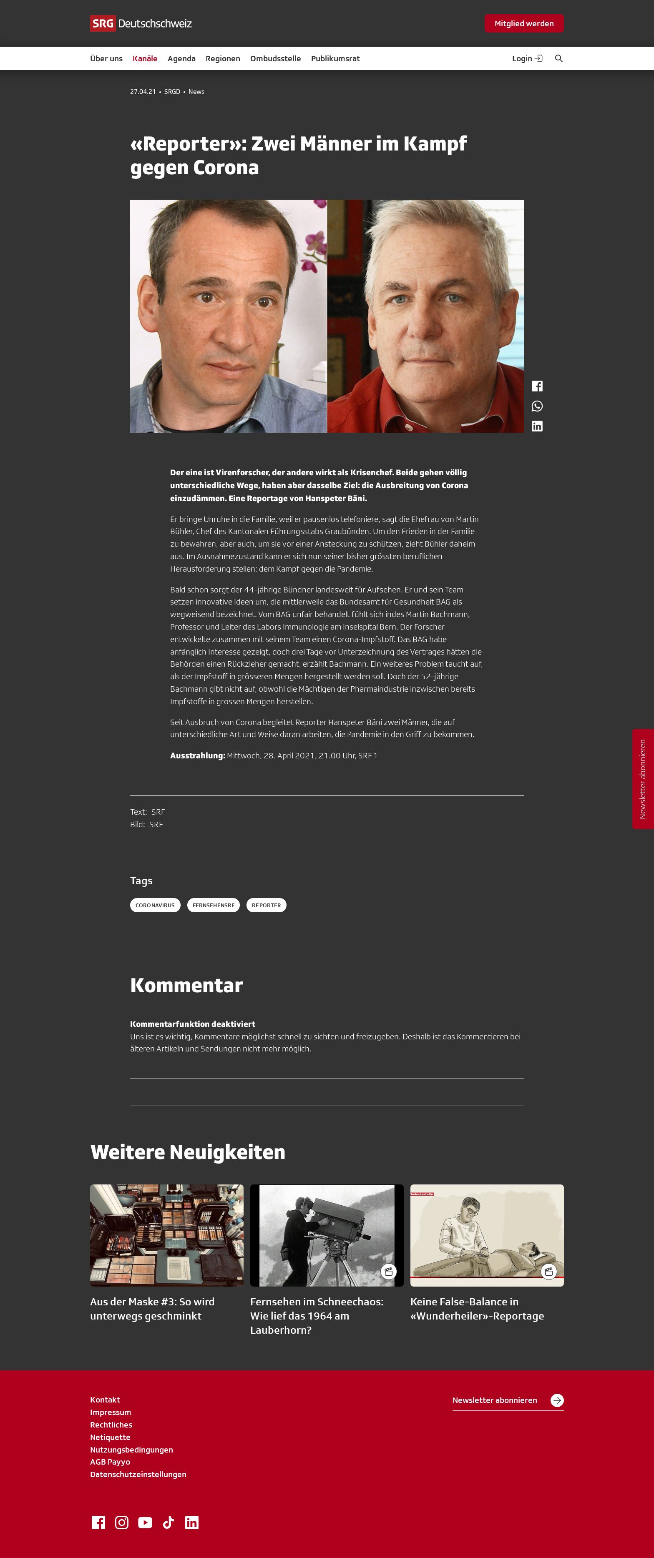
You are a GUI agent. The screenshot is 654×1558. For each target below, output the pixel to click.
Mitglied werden (524, 23)
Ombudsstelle (275, 58)
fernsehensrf (214, 905)
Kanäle (145, 58)
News (196, 91)
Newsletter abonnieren (508, 1400)
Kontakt (105, 1399)
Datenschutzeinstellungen (138, 1474)
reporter (266, 905)
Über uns (106, 58)
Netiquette (110, 1437)
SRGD (172, 91)
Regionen (223, 58)
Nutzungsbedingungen (131, 1449)
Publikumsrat (335, 58)
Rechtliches (111, 1424)
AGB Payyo (110, 1461)
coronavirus (155, 905)
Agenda (182, 58)
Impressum (110, 1412)
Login (528, 58)
